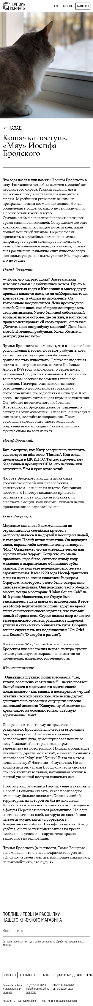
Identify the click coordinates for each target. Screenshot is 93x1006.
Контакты (27, 975)
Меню (67, 6)
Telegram (31, 992)
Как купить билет (28, 1001)
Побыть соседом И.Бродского (60, 975)
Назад (15, 128)
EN (56, 6)
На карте (7, 992)
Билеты (83, 6)
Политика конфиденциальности (59, 1001)
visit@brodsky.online (37, 988)
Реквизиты (9, 1001)
